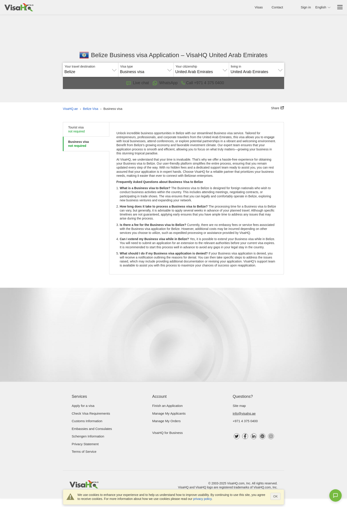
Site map (239, 406)
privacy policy (202, 499)
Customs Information (87, 421)
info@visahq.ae (244, 413)
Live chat (137, 83)
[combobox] (90, 70)
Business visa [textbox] (132, 72)
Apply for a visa (83, 406)
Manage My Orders (166, 421)
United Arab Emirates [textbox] (194, 72)
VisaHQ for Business (167, 433)
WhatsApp (165, 83)
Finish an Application (167, 406)
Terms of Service (84, 451)
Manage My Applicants (169, 413)
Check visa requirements (91, 413)
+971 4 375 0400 (245, 421)
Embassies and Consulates (92, 429)
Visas (259, 7)
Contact (277, 7)
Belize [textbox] (69, 72)
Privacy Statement (85, 444)
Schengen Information (88, 436)
